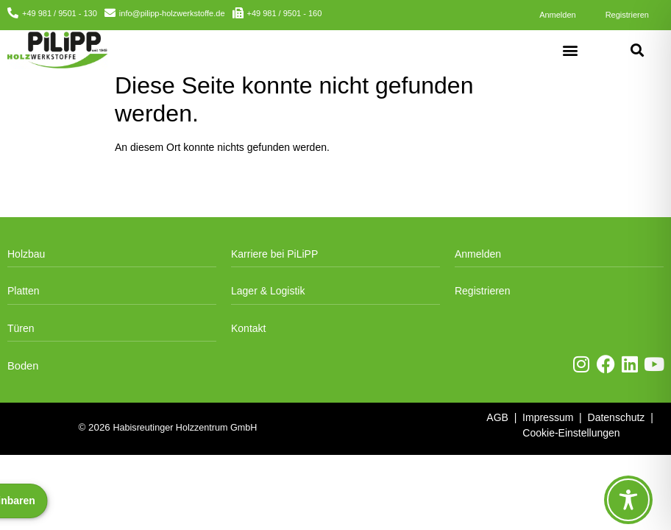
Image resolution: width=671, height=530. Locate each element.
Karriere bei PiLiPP (274, 254)
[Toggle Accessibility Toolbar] (628, 500)
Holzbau (26, 254)
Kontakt (248, 328)
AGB (497, 417)
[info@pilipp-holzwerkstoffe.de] (110, 12)
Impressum (547, 417)
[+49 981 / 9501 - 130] (12, 12)
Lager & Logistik (268, 291)
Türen (21, 328)
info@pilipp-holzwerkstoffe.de (172, 13)
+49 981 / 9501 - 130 (59, 13)
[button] (570, 50)
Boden (22, 366)
